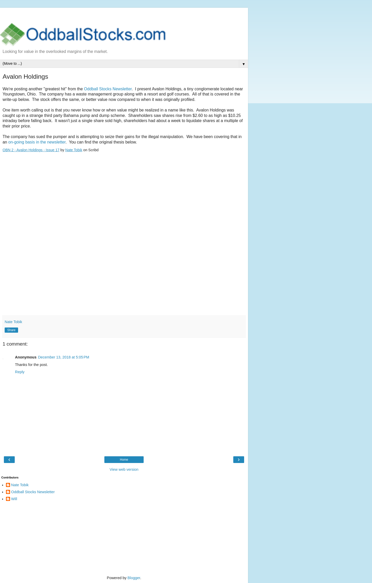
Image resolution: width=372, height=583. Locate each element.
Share (11, 330)
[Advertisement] (124, 14)
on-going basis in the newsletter (37, 142)
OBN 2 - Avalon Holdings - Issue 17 (31, 150)
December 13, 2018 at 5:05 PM (63, 357)
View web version (124, 469)
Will (14, 499)
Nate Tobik (73, 150)
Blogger (134, 578)
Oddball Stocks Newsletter (108, 89)
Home (124, 459)
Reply (20, 372)
